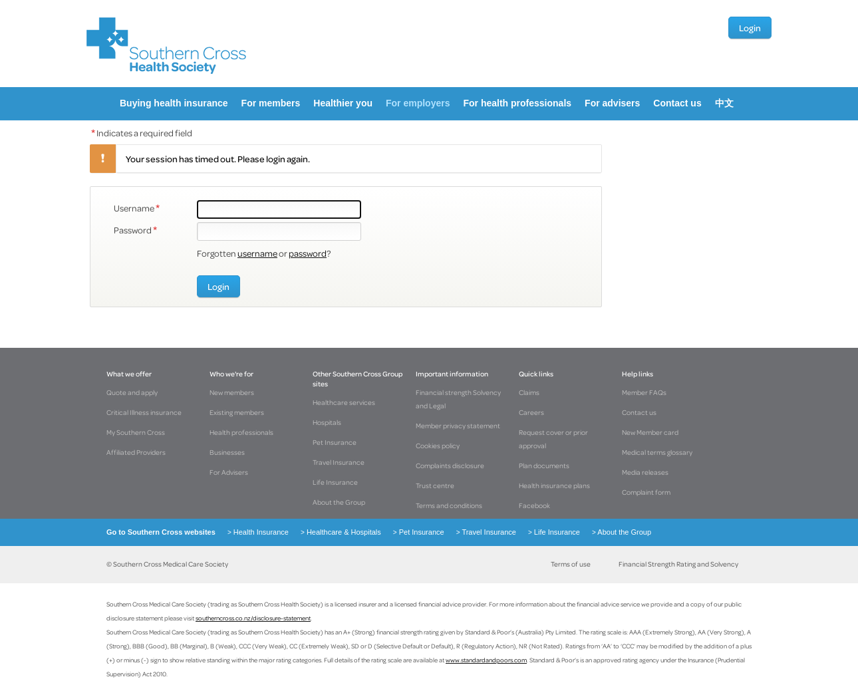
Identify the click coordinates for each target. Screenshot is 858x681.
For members (271, 103)
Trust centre (435, 485)
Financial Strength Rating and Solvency (678, 564)
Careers (531, 412)
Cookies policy (438, 445)
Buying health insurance (174, 103)
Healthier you (342, 103)
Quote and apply (132, 392)
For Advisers (229, 472)
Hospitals (327, 422)
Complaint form (646, 492)
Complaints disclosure (450, 465)
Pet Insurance (335, 442)
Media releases (645, 472)
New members (232, 392)
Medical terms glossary (657, 452)
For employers (418, 103)
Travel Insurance (338, 462)
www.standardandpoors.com (486, 659)
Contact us (677, 103)
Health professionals (241, 432)
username (257, 253)
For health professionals (517, 103)
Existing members (237, 412)
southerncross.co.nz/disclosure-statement (253, 617)
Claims (529, 392)
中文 (724, 103)
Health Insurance (254, 532)
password (308, 253)
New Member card (650, 432)
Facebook (534, 505)
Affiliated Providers (136, 452)
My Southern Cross (135, 432)
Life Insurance (335, 482)
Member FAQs (644, 392)
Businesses (227, 452)
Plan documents (544, 465)
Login (750, 27)
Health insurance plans (554, 485)
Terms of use (571, 564)
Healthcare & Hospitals (337, 532)
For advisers (612, 103)
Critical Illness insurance (144, 412)
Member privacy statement (458, 425)
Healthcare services (344, 402)
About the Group (339, 502)
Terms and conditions (449, 505)
